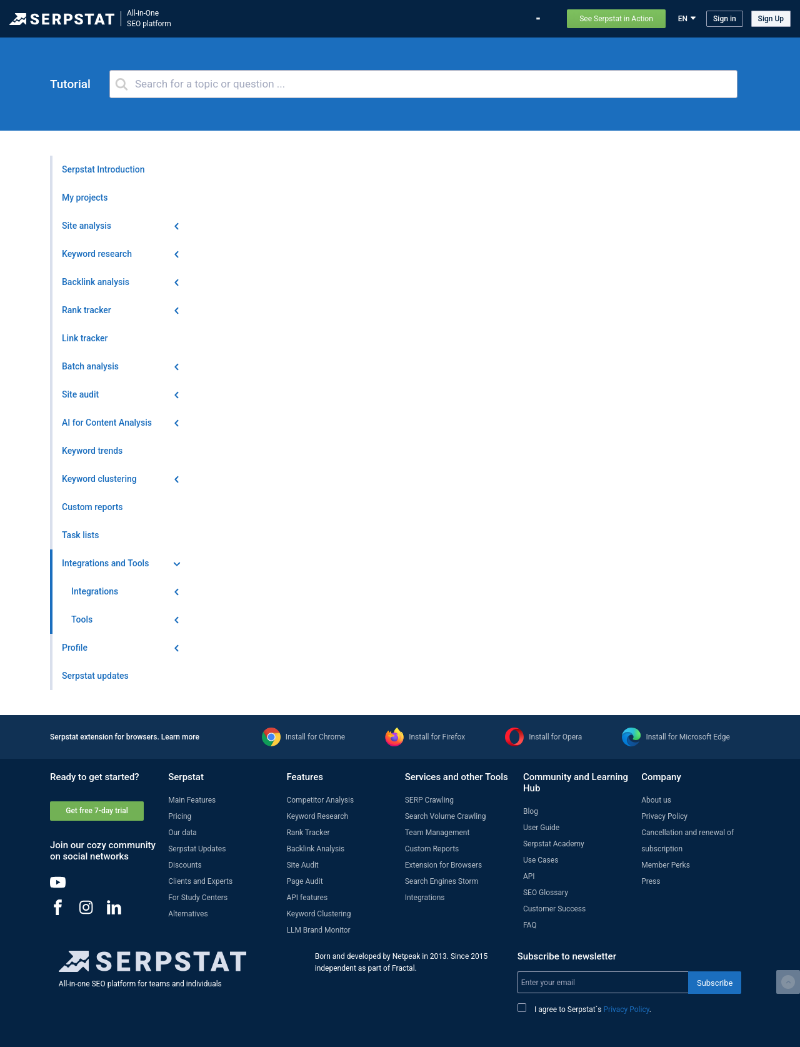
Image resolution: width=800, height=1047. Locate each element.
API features (307, 897)
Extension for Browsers (443, 865)
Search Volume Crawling (445, 816)
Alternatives (188, 913)
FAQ (530, 925)
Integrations (425, 897)
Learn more (180, 737)
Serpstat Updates (197, 848)
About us (656, 800)
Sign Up (771, 18)
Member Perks (665, 865)
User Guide (541, 827)
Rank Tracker (307, 832)
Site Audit (302, 865)
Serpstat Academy (553, 843)
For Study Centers (198, 897)
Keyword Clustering (318, 913)
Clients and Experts (200, 881)
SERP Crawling (429, 800)
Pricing (456, 18)
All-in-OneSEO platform (149, 18)
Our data (182, 832)
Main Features (192, 800)
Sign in (724, 18)
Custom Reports (432, 848)
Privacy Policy (664, 816)
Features (270, 18)
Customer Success (554, 908)
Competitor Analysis (320, 800)
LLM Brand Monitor (318, 930)
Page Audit (304, 881)
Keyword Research (317, 816)
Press (650, 881)
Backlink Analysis (315, 848)
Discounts (184, 865)
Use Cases (497, 18)
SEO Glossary (545, 892)
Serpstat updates (376, 18)
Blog (424, 18)
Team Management (437, 832)
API (529, 876)
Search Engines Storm (441, 881)
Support (541, 18)
